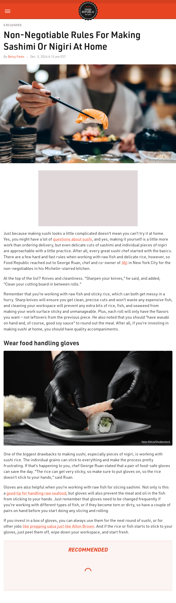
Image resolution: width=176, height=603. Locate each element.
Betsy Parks (16, 56)
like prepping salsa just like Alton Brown (58, 526)
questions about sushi (72, 239)
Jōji (124, 262)
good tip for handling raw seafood (36, 493)
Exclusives (13, 25)
